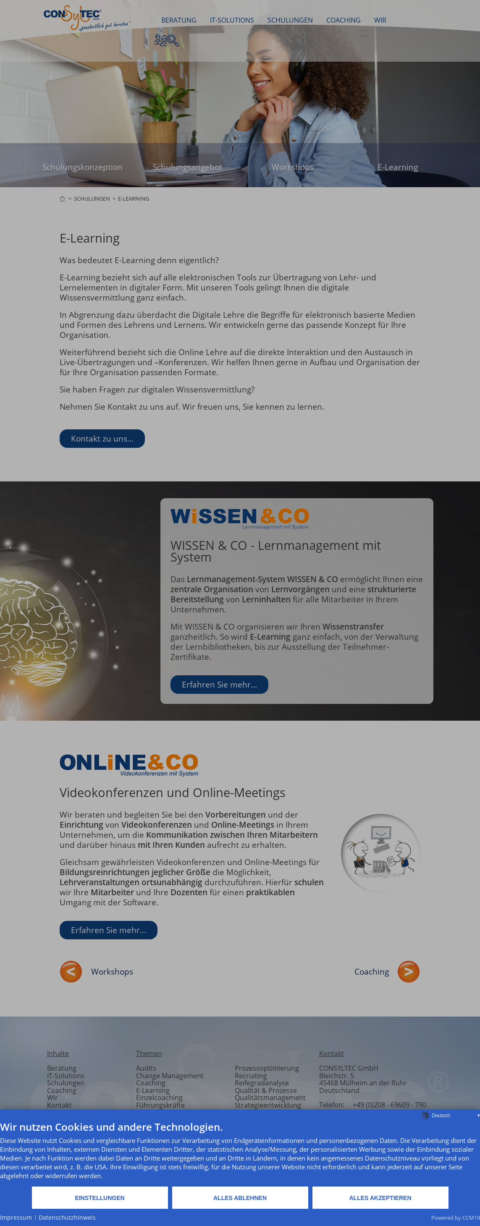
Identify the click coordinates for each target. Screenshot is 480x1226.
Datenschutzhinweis (67, 1217)
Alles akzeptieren (380, 1198)
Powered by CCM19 (455, 1217)
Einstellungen (99, 1198)
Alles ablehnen (240, 1198)
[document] (240, 1153)
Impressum (16, 1217)
